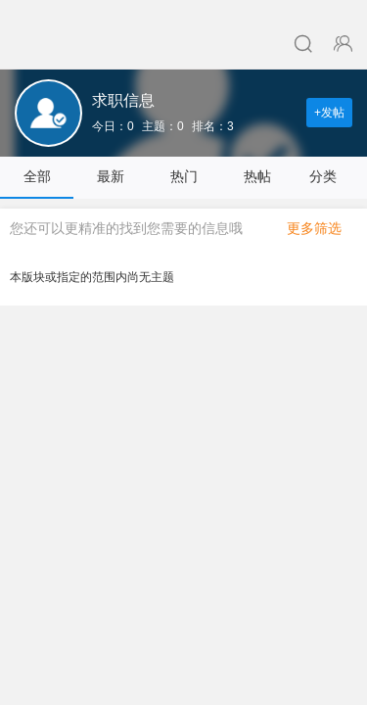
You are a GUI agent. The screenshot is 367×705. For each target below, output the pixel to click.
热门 (184, 176)
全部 (37, 176)
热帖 (257, 176)
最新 (110, 176)
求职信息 (123, 100)
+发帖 (329, 112)
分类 (330, 176)
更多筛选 (322, 228)
